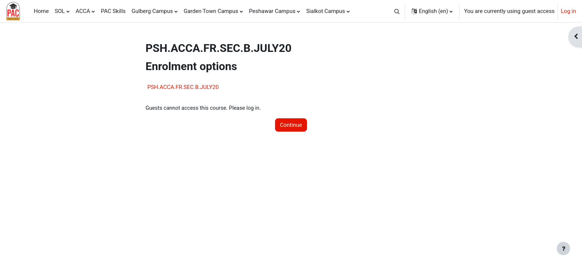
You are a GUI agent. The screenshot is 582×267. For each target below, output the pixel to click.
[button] (396, 11)
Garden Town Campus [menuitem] (211, 11)
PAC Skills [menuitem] (113, 11)
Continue (291, 125)
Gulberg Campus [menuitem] (152, 11)
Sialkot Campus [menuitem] (325, 11)
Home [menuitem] (41, 11)
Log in (568, 11)
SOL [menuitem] (60, 11)
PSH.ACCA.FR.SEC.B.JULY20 (183, 87)
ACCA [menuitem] (83, 11)
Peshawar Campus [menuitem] (272, 11)
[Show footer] (563, 248)
